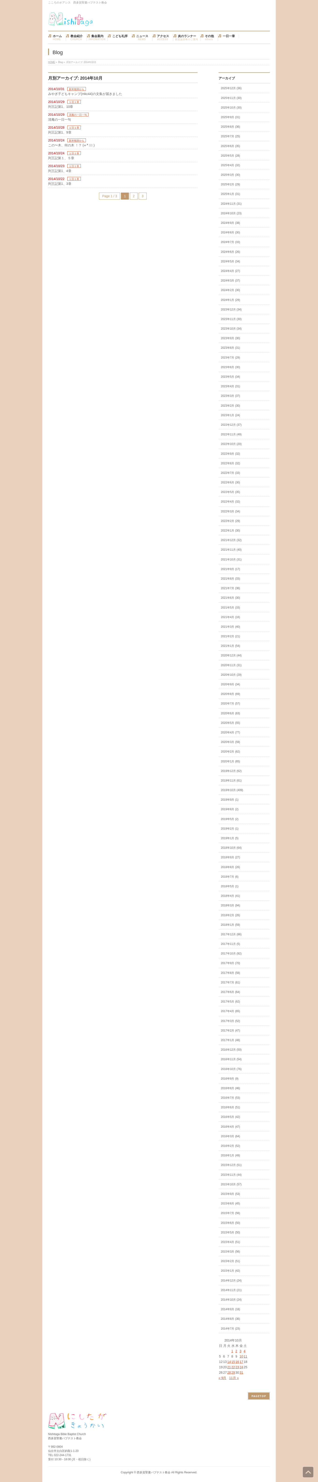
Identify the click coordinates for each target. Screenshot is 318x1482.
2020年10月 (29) (231, 674)
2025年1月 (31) (230, 194)
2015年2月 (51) (230, 1261)
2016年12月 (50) (231, 1049)
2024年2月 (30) (230, 290)
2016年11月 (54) (231, 1059)
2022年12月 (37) (231, 424)
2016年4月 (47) (230, 1126)
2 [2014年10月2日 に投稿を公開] (236, 1351)
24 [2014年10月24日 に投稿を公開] (241, 1367)
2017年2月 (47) (230, 1030)
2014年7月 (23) (230, 1328)
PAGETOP (258, 1396)
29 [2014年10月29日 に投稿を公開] (233, 1372)
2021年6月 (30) (230, 597)
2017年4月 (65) (230, 1011)
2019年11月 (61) (231, 780)
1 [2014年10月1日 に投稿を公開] (232, 1351)
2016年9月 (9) (229, 1078)
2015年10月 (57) (231, 1184)
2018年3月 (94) (230, 905)
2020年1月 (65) (230, 761)
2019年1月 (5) (229, 838)
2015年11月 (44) (231, 1174)
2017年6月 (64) (230, 992)
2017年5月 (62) (230, 1001)
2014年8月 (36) (230, 1318)
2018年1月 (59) (230, 924)
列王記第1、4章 (59, 171)
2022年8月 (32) (230, 463)
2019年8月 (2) (229, 809)
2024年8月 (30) (230, 232)
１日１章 (74, 102)
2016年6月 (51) (230, 1107)
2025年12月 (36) (231, 88)
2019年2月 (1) (229, 828)
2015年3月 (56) (230, 1251)
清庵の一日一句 (78, 114)
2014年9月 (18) (230, 1309)
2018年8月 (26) (230, 867)
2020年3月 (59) (230, 742)
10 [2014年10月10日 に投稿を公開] (241, 1356)
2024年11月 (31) (231, 203)
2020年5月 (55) (230, 723)
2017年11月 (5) (230, 944)
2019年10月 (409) (232, 790)
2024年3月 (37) (230, 280)
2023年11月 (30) (231, 319)
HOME (51, 62)
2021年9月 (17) (230, 569)
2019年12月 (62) (231, 771)
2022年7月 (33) (230, 473)
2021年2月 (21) (230, 636)
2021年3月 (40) (230, 626)
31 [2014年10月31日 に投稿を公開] (241, 1372)
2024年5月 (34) (230, 261)
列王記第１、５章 (61, 158)
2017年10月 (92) (231, 953)
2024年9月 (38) (230, 223)
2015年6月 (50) (230, 1223)
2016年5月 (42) (230, 1117)
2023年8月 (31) (230, 347)
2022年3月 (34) (230, 511)
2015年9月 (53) (230, 1194)
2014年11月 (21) (231, 1290)
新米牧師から (76, 89)
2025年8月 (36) (230, 126)
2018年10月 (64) (231, 847)
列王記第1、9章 (59, 132)
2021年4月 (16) (230, 617)
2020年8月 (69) (230, 694)
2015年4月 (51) (230, 1242)
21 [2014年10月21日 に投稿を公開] (229, 1367)
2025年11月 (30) (231, 98)
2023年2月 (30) (230, 405)
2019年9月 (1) (229, 799)
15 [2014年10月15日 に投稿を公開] (233, 1362)
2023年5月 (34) (230, 376)
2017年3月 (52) (230, 1021)
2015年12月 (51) (231, 1165)
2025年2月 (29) (230, 184)
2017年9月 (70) (230, 963)
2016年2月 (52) (230, 1146)
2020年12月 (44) (231, 655)
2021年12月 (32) (231, 540)
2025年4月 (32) (230, 165)
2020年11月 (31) (231, 665)
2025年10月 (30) (231, 107)
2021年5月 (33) (230, 607)
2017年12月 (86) (231, 934)
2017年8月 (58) (230, 973)
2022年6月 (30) (230, 482)
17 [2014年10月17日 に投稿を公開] (241, 1362)
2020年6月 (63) (230, 713)
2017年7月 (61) (230, 982)
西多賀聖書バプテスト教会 (153, 1472)
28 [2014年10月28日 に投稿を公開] (229, 1372)
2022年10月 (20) (231, 444)
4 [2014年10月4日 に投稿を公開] (244, 1351)
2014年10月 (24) (231, 1299)
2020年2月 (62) (230, 751)
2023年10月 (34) (231, 328)
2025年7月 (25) (230, 136)
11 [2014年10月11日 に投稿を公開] (245, 1356)
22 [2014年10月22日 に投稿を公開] (233, 1367)
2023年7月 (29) (230, 357)
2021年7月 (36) (230, 588)
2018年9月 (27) (230, 857)
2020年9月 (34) (230, 684)
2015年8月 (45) (230, 1203)
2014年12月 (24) (231, 1280)
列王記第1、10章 (60, 107)
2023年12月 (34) (231, 309)
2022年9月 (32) (230, 453)
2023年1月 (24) (230, 415)
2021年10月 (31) (231, 559)
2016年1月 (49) (230, 1155)
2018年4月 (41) (230, 896)
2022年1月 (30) (230, 530)
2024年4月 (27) (230, 271)
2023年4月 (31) (230, 386)
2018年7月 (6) (229, 876)
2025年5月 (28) (230, 155)
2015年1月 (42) (230, 1270)
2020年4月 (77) (230, 732)
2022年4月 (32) (230, 501)
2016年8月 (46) (230, 1088)
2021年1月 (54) (230, 646)
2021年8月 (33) (230, 578)
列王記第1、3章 (59, 184)
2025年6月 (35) (230, 146)
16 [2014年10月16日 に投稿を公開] (237, 1362)
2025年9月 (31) (230, 117)
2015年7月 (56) (230, 1213)
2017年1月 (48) (230, 1040)
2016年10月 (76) (231, 1069)
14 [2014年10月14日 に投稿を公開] (229, 1362)
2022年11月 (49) (231, 434)
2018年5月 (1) (229, 886)
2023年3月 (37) (230, 396)
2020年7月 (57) (230, 703)
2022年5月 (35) (230, 492)
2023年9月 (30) (230, 338)
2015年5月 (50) (230, 1232)
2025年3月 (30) (230, 174)
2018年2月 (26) (230, 915)
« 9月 (222, 1378)
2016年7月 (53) (230, 1097)
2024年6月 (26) (230, 251)
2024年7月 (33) (230, 242)
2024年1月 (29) (230, 300)
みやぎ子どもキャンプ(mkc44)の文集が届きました (85, 94)
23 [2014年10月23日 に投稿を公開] (237, 1367)
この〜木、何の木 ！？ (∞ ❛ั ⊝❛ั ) (71, 145)
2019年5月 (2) (229, 819)
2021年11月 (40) (231, 549)
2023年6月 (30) (230, 367)
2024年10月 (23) (231, 213)
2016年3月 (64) (230, 1136)
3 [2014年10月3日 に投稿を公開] (240, 1351)
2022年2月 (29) (230, 521)
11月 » (234, 1378)
